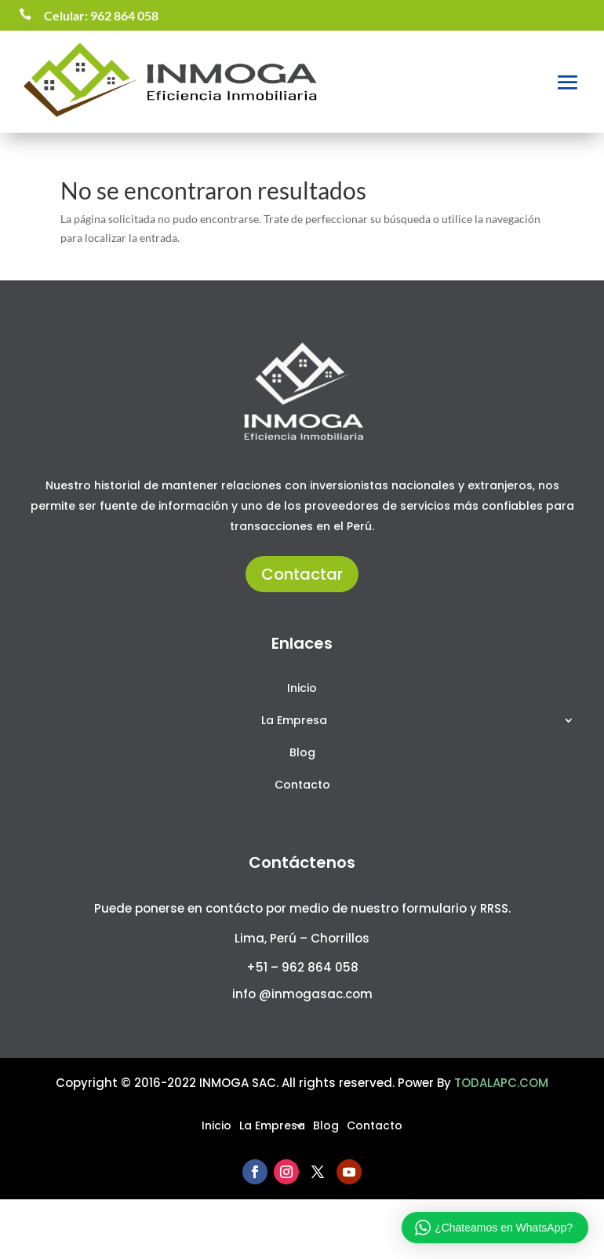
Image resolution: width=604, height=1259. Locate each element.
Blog (302, 753)
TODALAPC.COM (501, 1082)
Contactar (302, 574)
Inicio (302, 689)
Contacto (302, 785)
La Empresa (294, 721)
